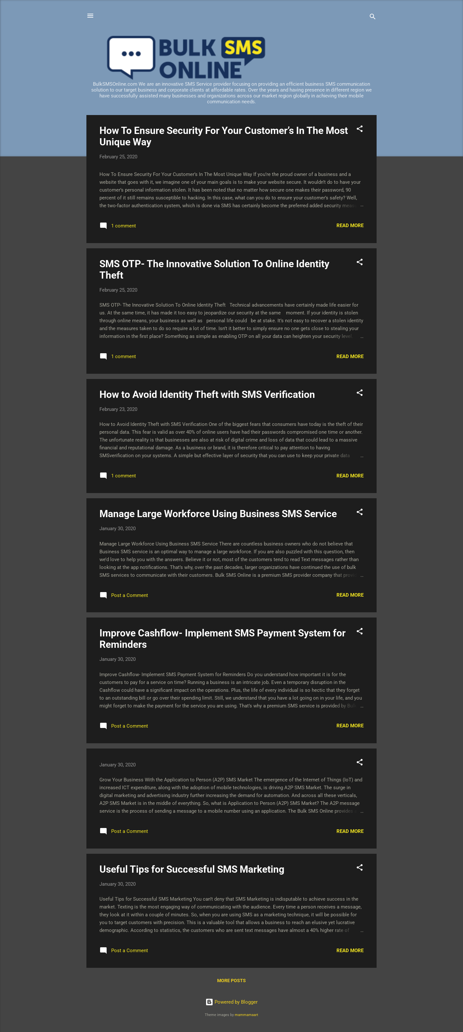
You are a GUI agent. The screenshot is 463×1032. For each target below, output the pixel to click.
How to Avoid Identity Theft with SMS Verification (207, 394)
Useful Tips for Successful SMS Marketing (191, 869)
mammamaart (246, 1015)
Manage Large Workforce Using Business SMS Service (218, 513)
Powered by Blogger (231, 1002)
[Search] (373, 18)
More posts (231, 980)
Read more (350, 225)
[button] (360, 130)
